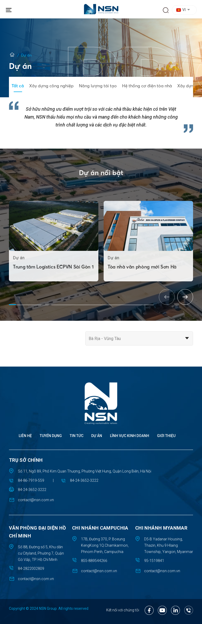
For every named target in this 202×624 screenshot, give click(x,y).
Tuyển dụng (51, 436)
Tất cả (18, 85)
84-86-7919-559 (31, 480)
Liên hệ (25, 436)
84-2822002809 (31, 568)
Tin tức (76, 436)
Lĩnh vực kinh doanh (129, 436)
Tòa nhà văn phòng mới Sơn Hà (142, 281)
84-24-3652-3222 (84, 480)
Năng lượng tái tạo (98, 85)
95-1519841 (154, 561)
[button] (185, 10)
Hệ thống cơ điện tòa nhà (147, 85)
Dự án (96, 436)
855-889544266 (94, 561)
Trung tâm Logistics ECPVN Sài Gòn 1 (53, 281)
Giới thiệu (166, 436)
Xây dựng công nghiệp (51, 85)
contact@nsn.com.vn (36, 500)
